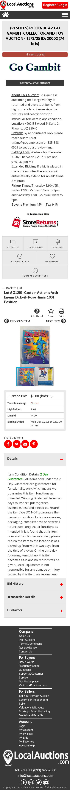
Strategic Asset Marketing (34, 711)
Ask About (36, 313)
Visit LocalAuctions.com (33, 685)
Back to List (12, 288)
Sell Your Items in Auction (34, 695)
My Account (26, 729)
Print (61, 313)
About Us (24, 635)
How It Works (26, 661)
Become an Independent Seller (33, 701)
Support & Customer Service (31, 675)
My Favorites (26, 741)
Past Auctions (27, 639)
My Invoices (26, 733)
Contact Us (25, 651)
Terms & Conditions (30, 643)
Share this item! (13, 437)
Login (22, 725)
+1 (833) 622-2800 (42, 770)
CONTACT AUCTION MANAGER (35, 83)
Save (51, 313)
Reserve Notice (28, 647)
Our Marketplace (29, 681)
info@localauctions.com (35, 776)
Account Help (27, 745)
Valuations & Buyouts (31, 707)
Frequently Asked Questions (29, 667)
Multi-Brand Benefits (31, 715)
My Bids (23, 737)
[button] (63, 346)
